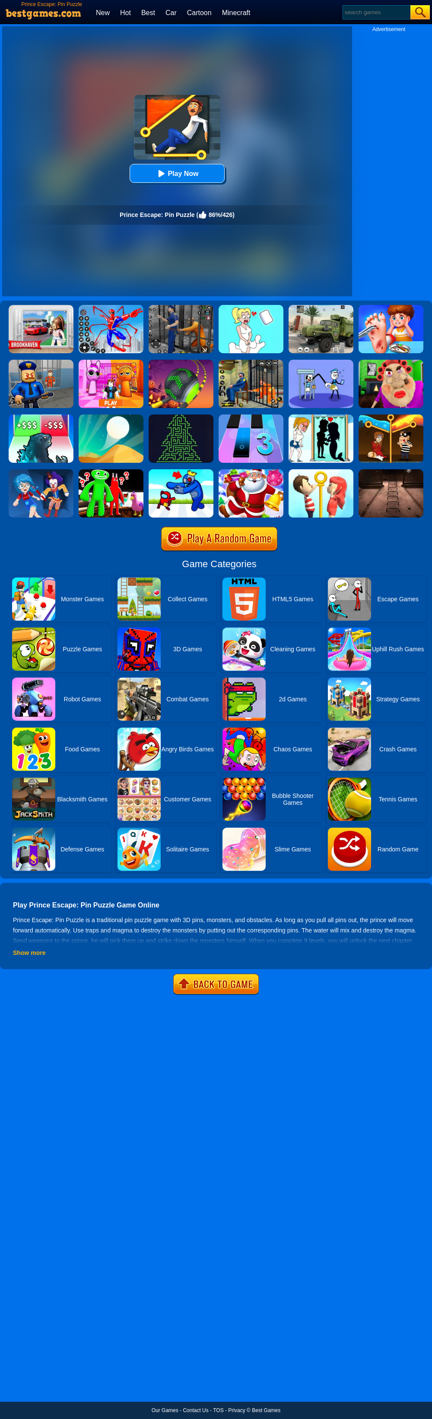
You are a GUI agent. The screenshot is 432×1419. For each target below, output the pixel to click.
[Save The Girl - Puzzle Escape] (321, 417)
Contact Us (195, 1410)
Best (148, 12)
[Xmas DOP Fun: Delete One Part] (251, 308)
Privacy (236, 1410)
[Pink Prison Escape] (111, 363)
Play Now (177, 173)
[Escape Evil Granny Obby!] (391, 363)
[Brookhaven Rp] (41, 308)
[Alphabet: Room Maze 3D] (181, 472)
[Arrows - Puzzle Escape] (181, 417)
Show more (29, 952)
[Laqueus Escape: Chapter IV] (391, 472)
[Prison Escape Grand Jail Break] (251, 363)
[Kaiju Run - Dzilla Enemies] (41, 417)
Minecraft (236, 12)
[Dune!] (111, 417)
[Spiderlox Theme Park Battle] (111, 308)
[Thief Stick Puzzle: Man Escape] (321, 363)
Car (171, 12)
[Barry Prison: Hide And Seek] (41, 363)
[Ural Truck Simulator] (321, 308)
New (103, 12)
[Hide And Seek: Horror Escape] (41, 472)
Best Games (266, 1410)
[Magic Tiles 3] (251, 417)
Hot (125, 12)
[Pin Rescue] (321, 472)
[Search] (376, 12)
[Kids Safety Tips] (391, 308)
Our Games (165, 1410)
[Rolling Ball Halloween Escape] (181, 363)
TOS (218, 1410)
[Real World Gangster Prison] (181, 308)
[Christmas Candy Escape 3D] (251, 472)
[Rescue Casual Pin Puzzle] (391, 417)
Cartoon (199, 12)
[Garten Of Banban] (111, 472)
